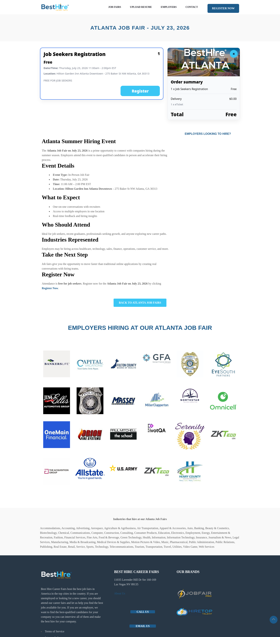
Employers (169, 7)
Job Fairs (114, 7)
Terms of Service (54, 631)
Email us (143, 626)
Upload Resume (141, 7)
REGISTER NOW (223, 8)
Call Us (143, 611)
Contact (192, 7)
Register (140, 91)
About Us (119, 593)
